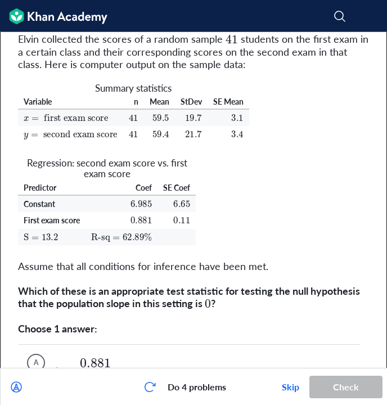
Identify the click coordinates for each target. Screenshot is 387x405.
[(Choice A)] (36, 363)
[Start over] (149, 387)
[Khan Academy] (53, 16)
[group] (193, 200)
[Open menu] (371, 16)
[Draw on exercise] (16, 387)
